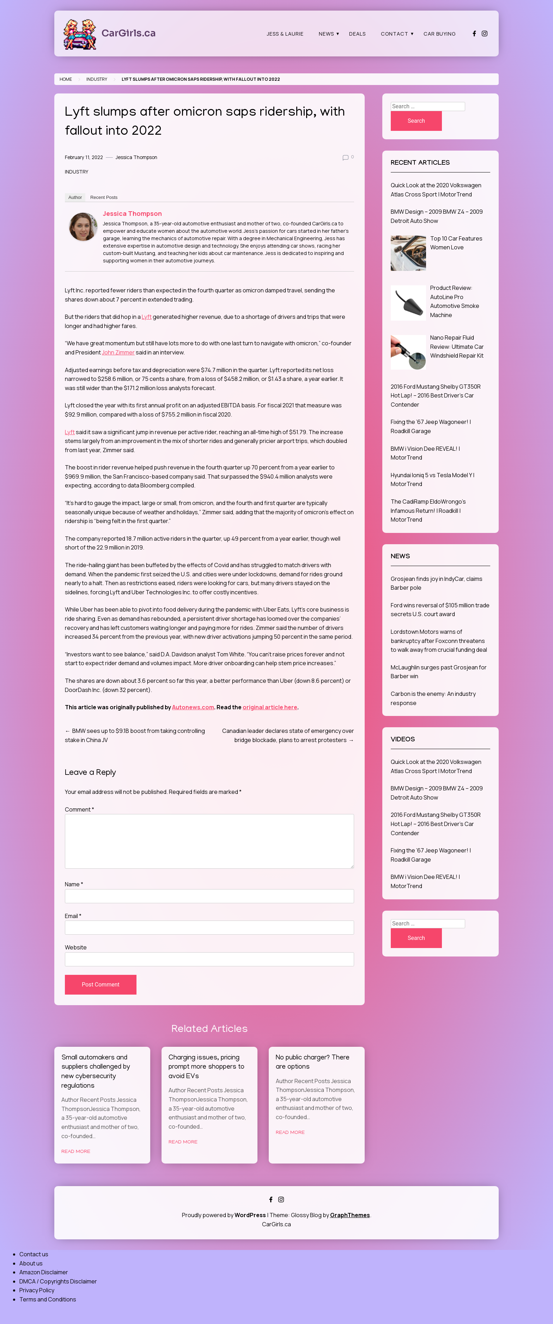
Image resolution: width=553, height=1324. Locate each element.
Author (75, 197)
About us (31, 1263)
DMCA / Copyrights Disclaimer (58, 1281)
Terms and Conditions (47, 1299)
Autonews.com (193, 707)
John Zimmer (118, 352)
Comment (79, 809)
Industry (96, 79)
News (326, 33)
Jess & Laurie (285, 33)
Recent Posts (103, 197)
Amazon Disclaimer (43, 1272)
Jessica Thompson (136, 157)
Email (73, 916)
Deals (357, 33)
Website (76, 947)
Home (66, 79)
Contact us (33, 1254)
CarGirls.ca (129, 33)
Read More (75, 1152)
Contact (394, 33)
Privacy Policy (36, 1290)
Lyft (147, 317)
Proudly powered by (224, 1215)
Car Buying (440, 33)
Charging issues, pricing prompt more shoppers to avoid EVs (206, 1068)
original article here (270, 707)
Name (74, 884)
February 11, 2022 (84, 157)
